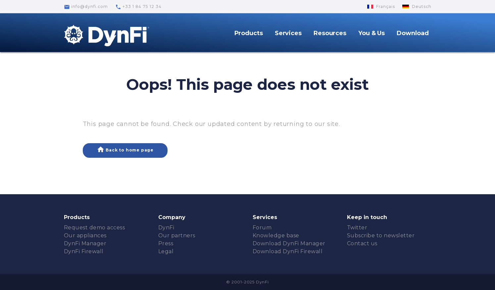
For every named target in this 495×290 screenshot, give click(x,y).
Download (412, 33)
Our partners (176, 235)
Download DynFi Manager (289, 243)
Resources (330, 33)
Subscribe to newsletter (381, 235)
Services (288, 33)
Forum (262, 227)
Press (165, 243)
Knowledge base (276, 235)
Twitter (357, 227)
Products (248, 33)
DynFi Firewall (84, 251)
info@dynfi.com (86, 7)
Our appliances (85, 235)
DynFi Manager (85, 243)
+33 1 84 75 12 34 (138, 7)
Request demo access (94, 227)
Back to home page (125, 149)
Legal (166, 251)
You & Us (371, 33)
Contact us (362, 243)
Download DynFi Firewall (288, 251)
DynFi (166, 227)
